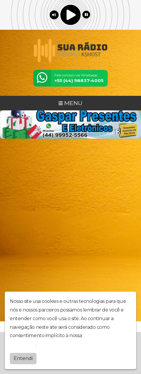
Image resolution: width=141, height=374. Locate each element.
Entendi (23, 357)
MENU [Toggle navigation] (70, 103)
